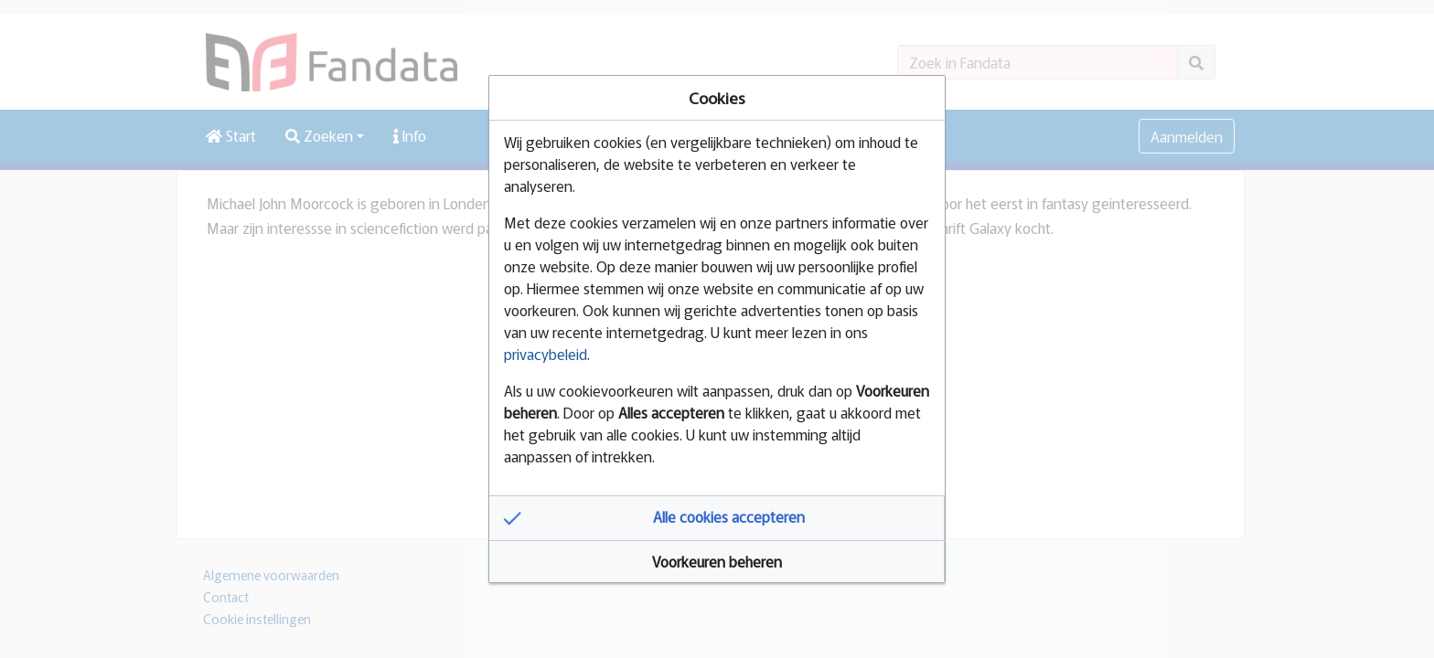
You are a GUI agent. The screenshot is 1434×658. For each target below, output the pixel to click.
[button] (717, 518)
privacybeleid (545, 354)
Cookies (717, 97)
